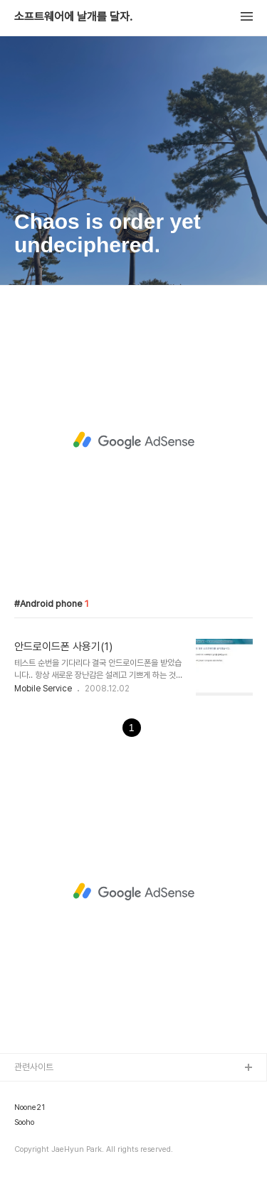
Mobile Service (43, 689)
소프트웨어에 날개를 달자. (73, 17)
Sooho (24, 1122)
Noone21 (29, 1108)
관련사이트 (33, 1067)
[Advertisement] (133, 440)
